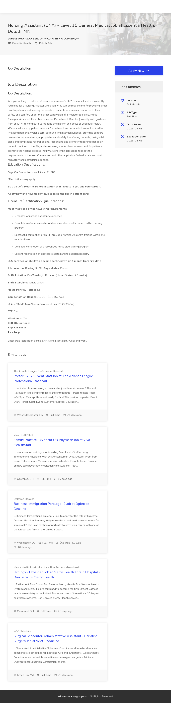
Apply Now (138, 71)
